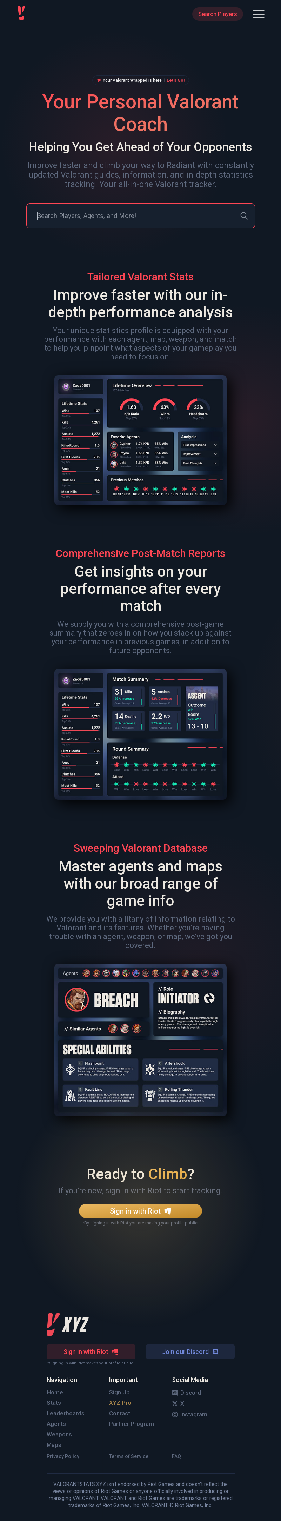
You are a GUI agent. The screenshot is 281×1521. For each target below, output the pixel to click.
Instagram (189, 1414)
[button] (258, 14)
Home (55, 1392)
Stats (54, 1402)
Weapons (59, 1434)
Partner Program (131, 1423)
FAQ (176, 1456)
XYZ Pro (120, 1402)
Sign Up (119, 1392)
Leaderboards (66, 1413)
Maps (54, 1444)
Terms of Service (128, 1456)
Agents (56, 1423)
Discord (186, 1392)
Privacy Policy (63, 1456)
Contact (119, 1413)
